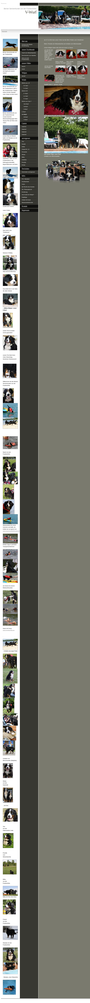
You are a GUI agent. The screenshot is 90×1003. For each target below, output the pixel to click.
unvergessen (26, 138)
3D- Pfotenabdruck (27, 189)
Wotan (23, 154)
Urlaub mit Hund (26, 200)
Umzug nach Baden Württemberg (27, 45)
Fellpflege (24, 197)
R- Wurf (26, 98)
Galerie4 (24, 134)
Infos (23, 176)
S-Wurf (25, 109)
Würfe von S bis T (26, 101)
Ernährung (24, 192)
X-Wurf (25, 119)
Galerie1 (24, 126)
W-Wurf (26, 117)
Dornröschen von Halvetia (29, 55)
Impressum (25, 210)
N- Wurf (26, 88)
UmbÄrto (24, 159)
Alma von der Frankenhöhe (25, 58)
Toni (23, 141)
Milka (23, 157)
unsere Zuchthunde (28, 50)
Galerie (24, 123)
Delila (23, 146)
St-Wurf (26, 106)
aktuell (23, 76)
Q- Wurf (26, 96)
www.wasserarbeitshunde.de (11, 531)
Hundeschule (25, 181)
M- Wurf (26, 85)
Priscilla (24, 162)
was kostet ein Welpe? (28, 194)
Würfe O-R (25, 91)
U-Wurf (24, 112)
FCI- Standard (25, 179)
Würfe (24, 80)
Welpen (24, 73)
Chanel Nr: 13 (25, 149)
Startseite (4, 31)
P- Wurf (26, 93)
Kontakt (24, 206)
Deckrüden (25, 169)
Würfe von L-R (26, 83)
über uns (24, 41)
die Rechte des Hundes (28, 187)
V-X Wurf (24, 114)
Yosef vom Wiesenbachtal (29, 53)
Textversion (3, 3)
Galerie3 (24, 132)
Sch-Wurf (26, 104)
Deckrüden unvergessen (28, 172)
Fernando (24, 152)
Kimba (23, 165)
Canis (23, 184)
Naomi (23, 66)
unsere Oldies (26, 63)
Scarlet (24, 144)
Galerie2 (24, 129)
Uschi (23, 69)
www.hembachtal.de (9, 630)
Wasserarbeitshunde (27, 202)
